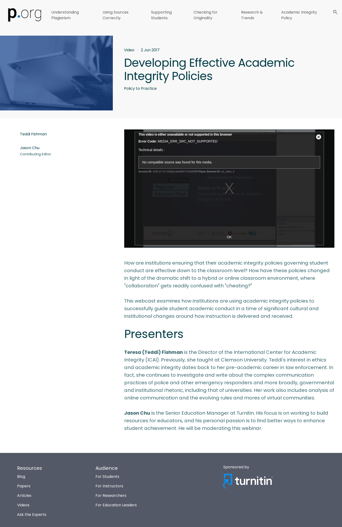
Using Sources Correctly (115, 15)
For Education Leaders (116, 505)
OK (229, 237)
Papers (23, 486)
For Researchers (110, 495)
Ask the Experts (31, 514)
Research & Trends (252, 15)
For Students (107, 476)
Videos (23, 505)
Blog (21, 476)
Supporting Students (161, 15)
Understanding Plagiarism (65, 15)
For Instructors (109, 486)
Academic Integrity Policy (299, 15)
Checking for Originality (206, 15)
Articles (24, 495)
